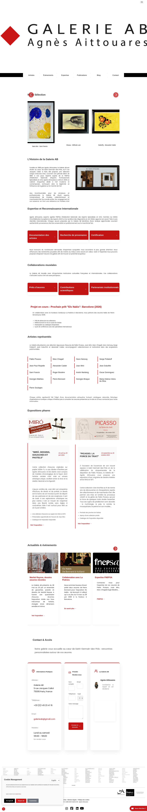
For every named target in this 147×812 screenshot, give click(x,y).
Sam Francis (34, 372)
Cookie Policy (18, 794)
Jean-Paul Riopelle (37, 366)
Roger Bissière (59, 372)
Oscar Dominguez (106, 372)
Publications (82, 75)
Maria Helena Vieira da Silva (107, 380)
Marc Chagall (58, 359)
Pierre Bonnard (59, 379)
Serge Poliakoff (105, 359)
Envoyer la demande (76, 726)
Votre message (73, 704)
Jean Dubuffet (105, 366)
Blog (99, 75)
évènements (48, 75)
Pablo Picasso (35, 359)
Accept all (9, 801)
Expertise (65, 75)
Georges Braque (83, 379)
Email (79, 682)
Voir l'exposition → (37, 525)
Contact (115, 75)
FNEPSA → (101, 599)
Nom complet (71, 683)
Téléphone (71, 694)
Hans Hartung (81, 359)
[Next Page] (73, 785)
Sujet (79, 694)
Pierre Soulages (35, 388)
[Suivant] (115, 94)
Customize (33, 801)
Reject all (21, 801)
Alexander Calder (60, 366)
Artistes (31, 75)
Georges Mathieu (36, 379)
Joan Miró (80, 366)
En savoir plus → (70, 608)
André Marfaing (82, 372)
